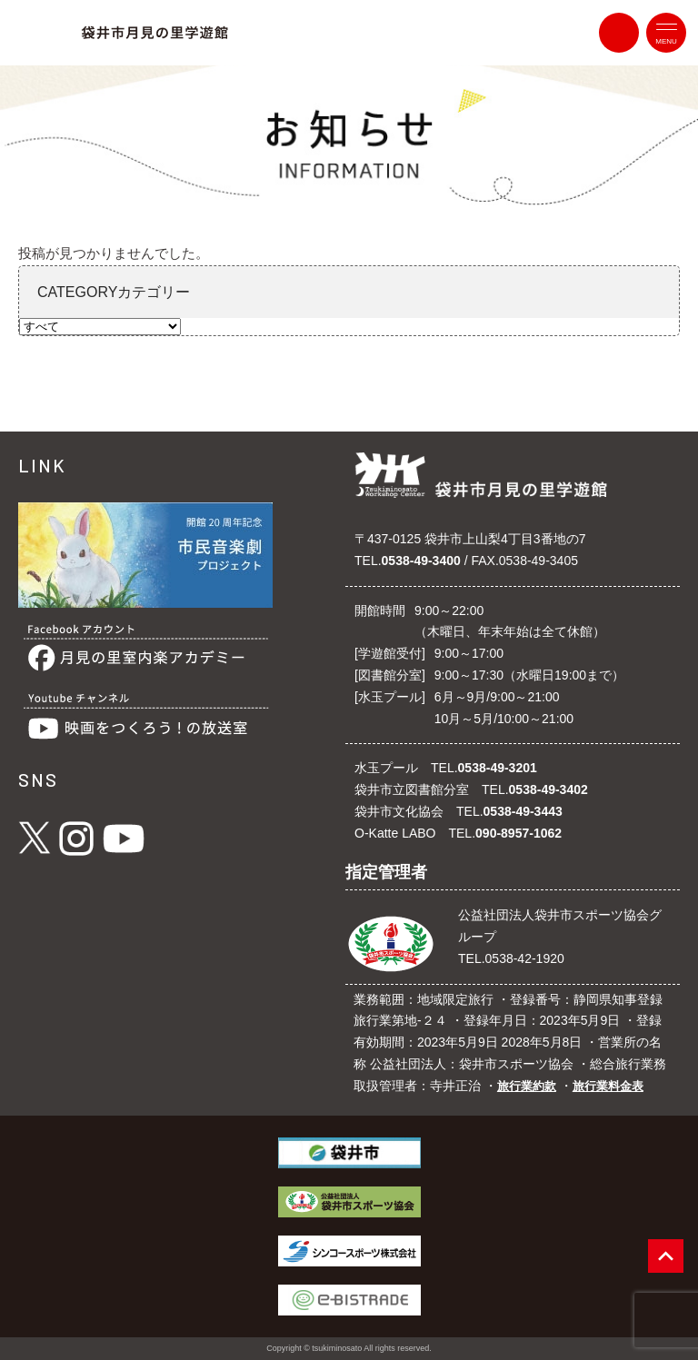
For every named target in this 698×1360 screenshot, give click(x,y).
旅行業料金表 (608, 1086)
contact (619, 33)
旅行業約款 (526, 1086)
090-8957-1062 (518, 833)
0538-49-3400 (421, 560)
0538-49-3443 (523, 811)
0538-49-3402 (548, 789)
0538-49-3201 (497, 767)
